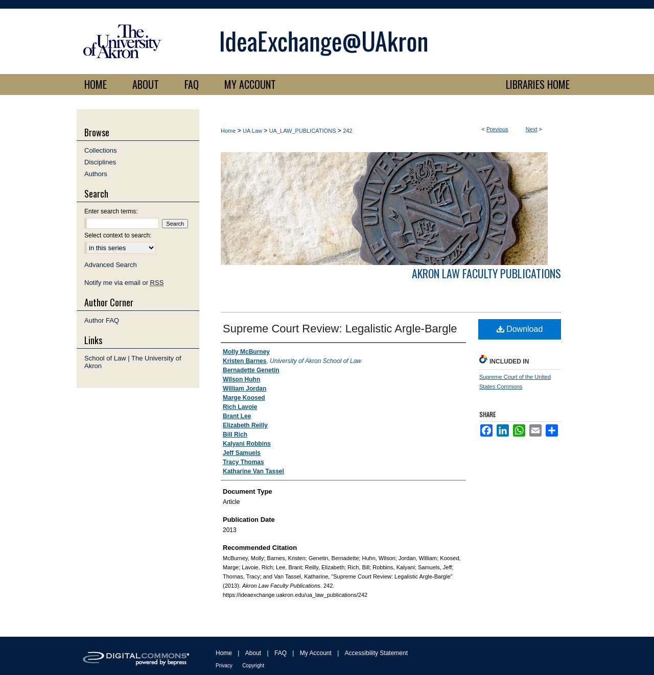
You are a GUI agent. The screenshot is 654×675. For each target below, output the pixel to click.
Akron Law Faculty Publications (486, 273)
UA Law (252, 131)
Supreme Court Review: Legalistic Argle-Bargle (340, 328)
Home (228, 131)
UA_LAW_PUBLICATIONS (302, 131)
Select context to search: (117, 235)
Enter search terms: (111, 211)
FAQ (280, 653)
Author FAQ (101, 320)
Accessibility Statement (376, 653)
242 (347, 131)
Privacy (224, 665)
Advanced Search (110, 265)
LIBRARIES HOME (538, 84)
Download (520, 329)
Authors (95, 174)
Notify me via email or (124, 282)
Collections (100, 150)
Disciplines (100, 162)
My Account (316, 653)
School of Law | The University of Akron (132, 362)
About (253, 653)
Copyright (253, 665)
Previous (497, 129)
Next (532, 129)
